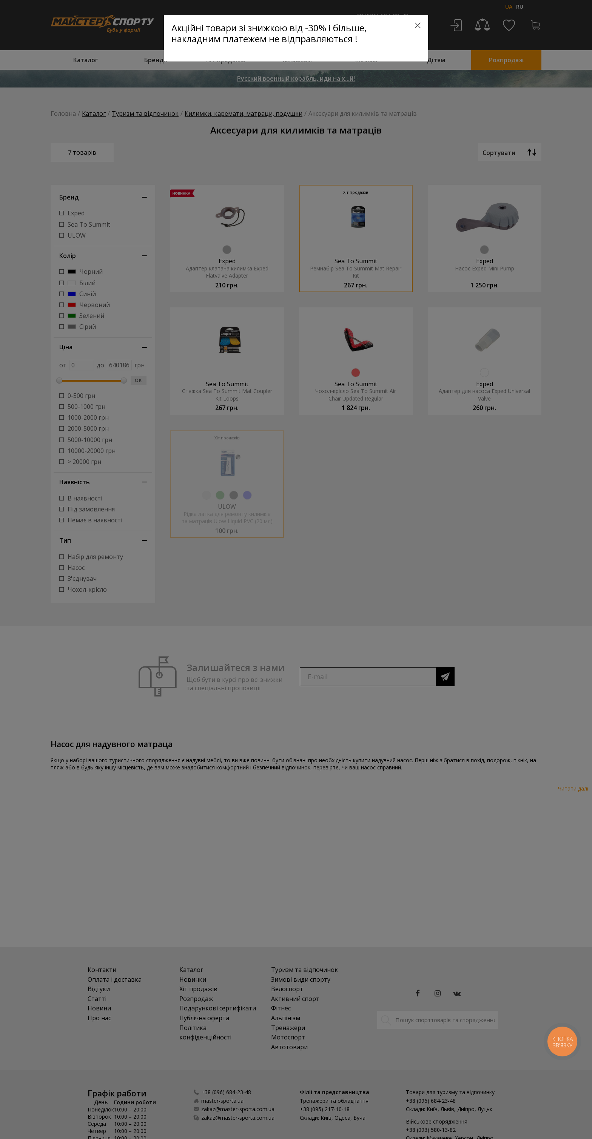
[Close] (418, 25)
